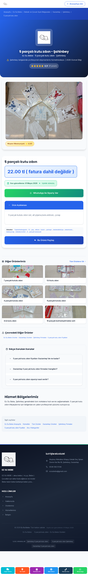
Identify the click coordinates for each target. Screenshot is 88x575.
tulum (43, 230)
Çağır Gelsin (8, 570)
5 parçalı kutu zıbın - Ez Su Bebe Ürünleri (49, 532)
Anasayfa (7, 497)
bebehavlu (68, 230)
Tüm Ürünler (36, 424)
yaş (32, 230)
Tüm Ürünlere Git (77, 261)
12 (29, 230)
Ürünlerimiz (8, 506)
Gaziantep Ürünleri (25, 337)
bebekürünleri (21, 232)
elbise (37, 230)
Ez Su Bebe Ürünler (10, 337)
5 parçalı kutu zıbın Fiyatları (57, 337)
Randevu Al (36, 570)
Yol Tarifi (22, 570)
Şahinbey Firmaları (40, 337)
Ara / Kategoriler (33, 428)
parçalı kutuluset (35, 232)
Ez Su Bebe (27, 532)
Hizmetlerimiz (9, 510)
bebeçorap (10, 232)
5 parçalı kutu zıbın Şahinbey (62, 541)
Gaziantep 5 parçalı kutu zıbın (43, 546)
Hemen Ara (65, 570)
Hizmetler (26, 424)
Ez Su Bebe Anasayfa (13, 424)
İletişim (6, 515)
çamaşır (49, 230)
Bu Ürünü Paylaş (44, 240)
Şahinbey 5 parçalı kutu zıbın (37, 541)
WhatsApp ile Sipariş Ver (44, 193)
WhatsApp (80, 570)
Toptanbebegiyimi (20, 230)
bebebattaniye (58, 230)
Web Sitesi (51, 570)
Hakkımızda (8, 501)
